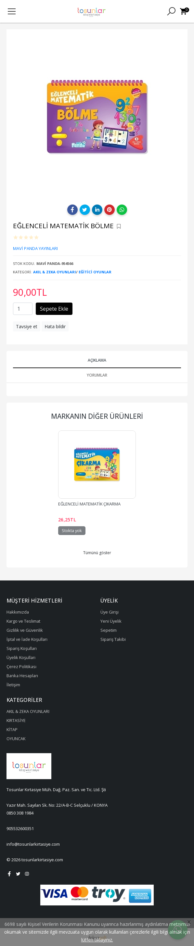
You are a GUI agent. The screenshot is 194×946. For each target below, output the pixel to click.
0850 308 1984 (19, 813)
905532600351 (20, 828)
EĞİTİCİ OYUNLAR (95, 271)
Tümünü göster (97, 552)
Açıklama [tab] (97, 360)
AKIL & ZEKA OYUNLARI (54, 271)
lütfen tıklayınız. (97, 940)
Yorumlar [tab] (97, 375)
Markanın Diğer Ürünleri (97, 416)
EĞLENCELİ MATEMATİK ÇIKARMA (89, 504)
